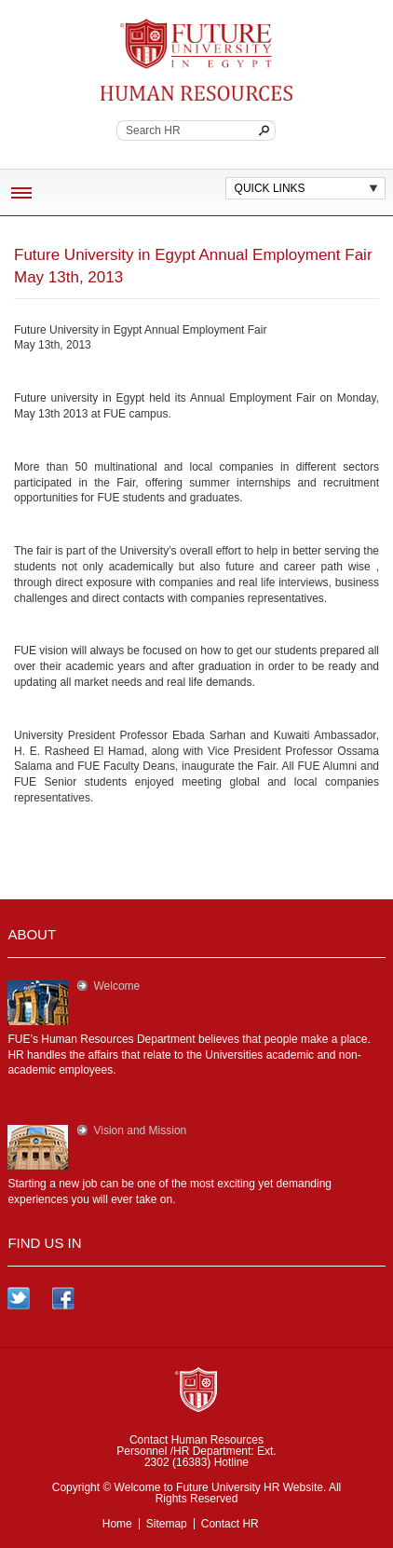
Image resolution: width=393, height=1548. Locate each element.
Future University (189, 28)
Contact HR (230, 1523)
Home (117, 1523)
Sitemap (166, 1523)
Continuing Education (196, 94)
